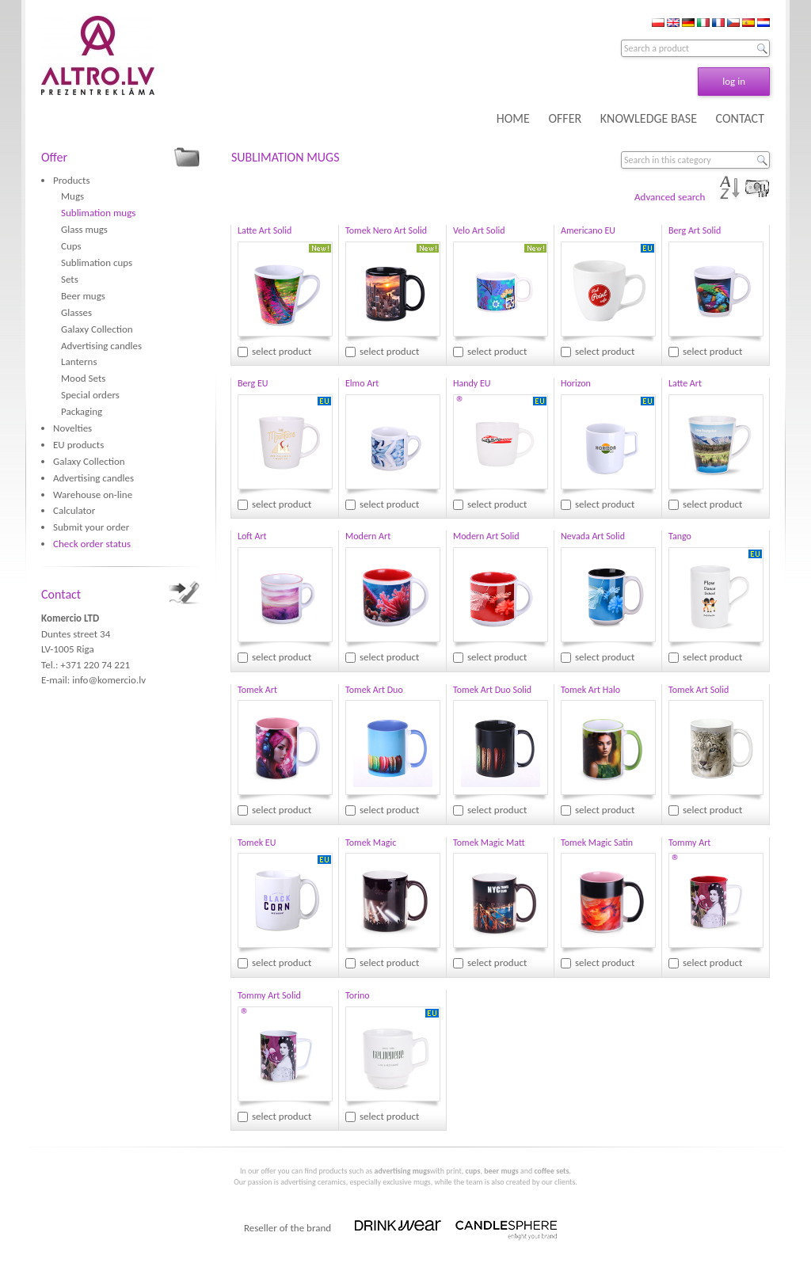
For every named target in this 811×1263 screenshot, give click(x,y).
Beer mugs (83, 296)
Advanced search (669, 197)
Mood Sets (83, 378)
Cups (71, 246)
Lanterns (79, 361)
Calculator (74, 510)
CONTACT (740, 118)
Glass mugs (84, 229)
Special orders (90, 395)
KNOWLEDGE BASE (648, 118)
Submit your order (91, 527)
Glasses (76, 312)
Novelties (72, 428)
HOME (513, 118)
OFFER (564, 118)
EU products (78, 445)
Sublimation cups (96, 262)
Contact (61, 594)
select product (281, 351)
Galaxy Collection (97, 329)
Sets (69, 279)
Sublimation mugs (98, 213)
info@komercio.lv (109, 680)
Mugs (72, 196)
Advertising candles (101, 346)
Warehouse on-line (92, 494)
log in (733, 81)
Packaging (81, 411)
